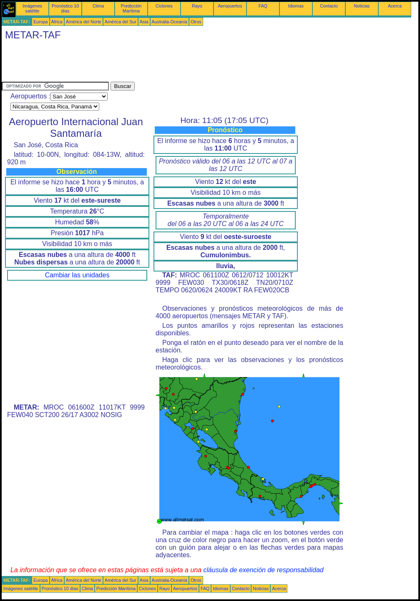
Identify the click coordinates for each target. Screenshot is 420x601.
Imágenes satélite (32, 8)
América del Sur (120, 21)
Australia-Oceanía (169, 21)
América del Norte (83, 21)
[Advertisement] (153, 63)
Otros (196, 21)
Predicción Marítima (131, 8)
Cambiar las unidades (77, 275)
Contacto (329, 5)
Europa (40, 21)
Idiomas (296, 5)
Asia (144, 21)
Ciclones (164, 5)
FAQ (263, 5)
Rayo (197, 5)
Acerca (395, 5)
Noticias (362, 5)
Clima (98, 5)
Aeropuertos (230, 5)
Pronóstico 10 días (65, 8)
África (57, 21)
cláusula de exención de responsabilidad (264, 569)
